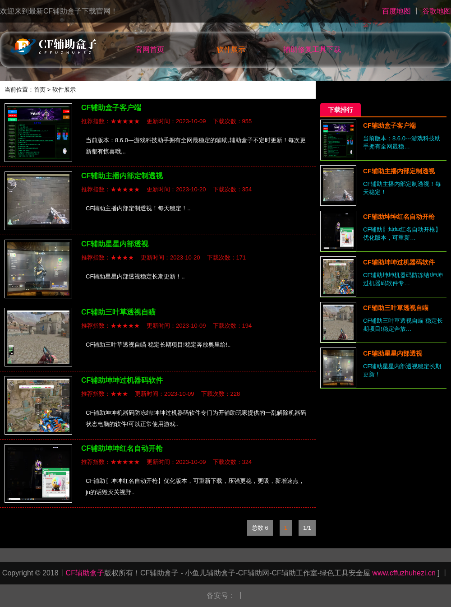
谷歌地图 (436, 11)
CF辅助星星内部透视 (114, 244)
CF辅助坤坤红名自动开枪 (122, 448)
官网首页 (149, 49)
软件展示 (230, 49)
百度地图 (396, 11)
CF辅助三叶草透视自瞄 (118, 312)
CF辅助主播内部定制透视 (122, 176)
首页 (40, 89)
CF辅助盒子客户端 (111, 107)
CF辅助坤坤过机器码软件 (122, 380)
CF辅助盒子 (85, 573)
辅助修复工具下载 (312, 49)
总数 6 (260, 527)
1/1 (307, 527)
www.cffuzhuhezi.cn (403, 573)
